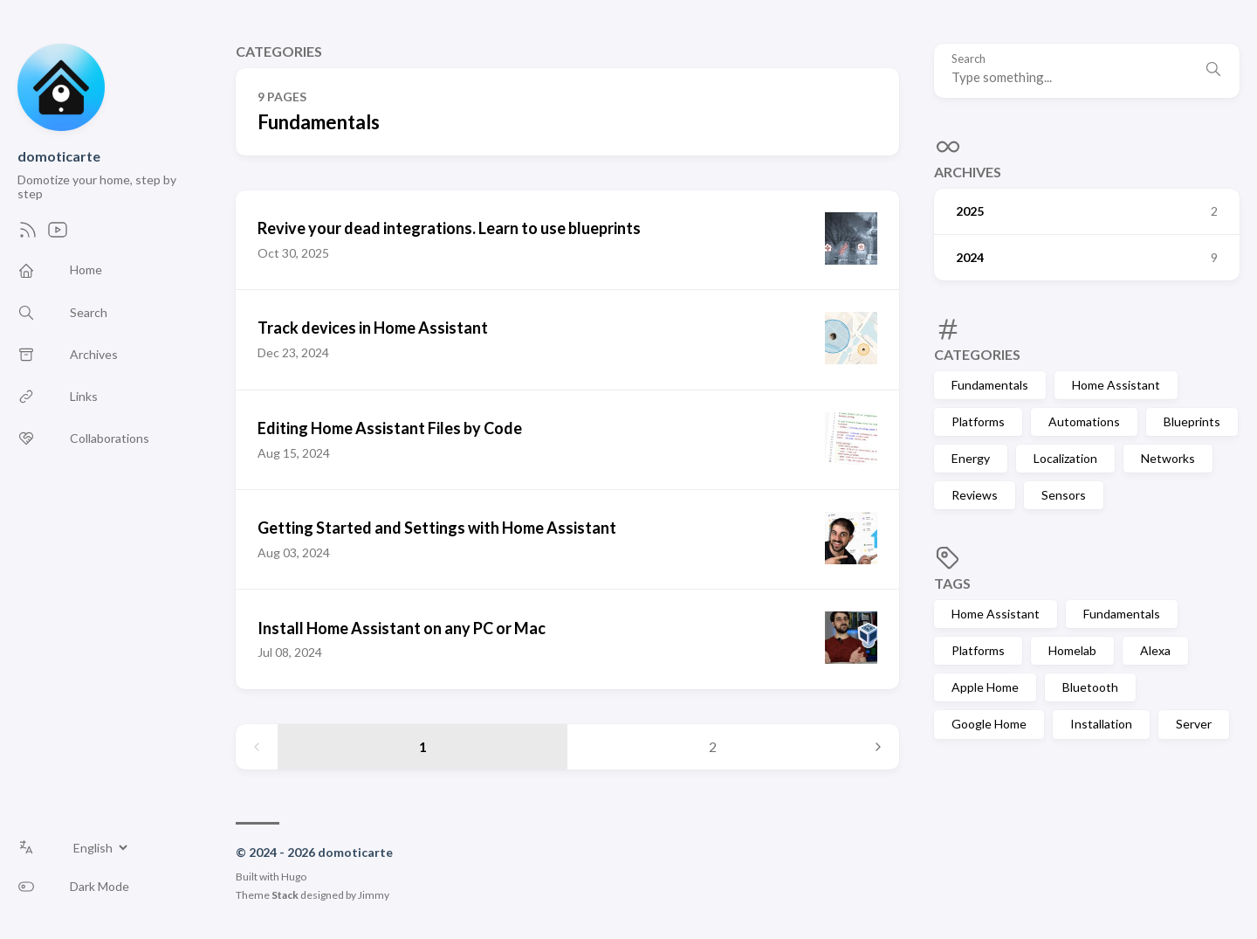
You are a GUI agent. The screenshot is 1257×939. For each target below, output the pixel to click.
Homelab (1072, 650)
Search (968, 59)
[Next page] (878, 747)
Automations (1084, 421)
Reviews (974, 494)
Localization (1065, 458)
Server (1194, 723)
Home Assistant (1116, 384)
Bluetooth (1090, 687)
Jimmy (373, 894)
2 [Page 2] (713, 746)
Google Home (989, 723)
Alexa (1155, 650)
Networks (1168, 458)
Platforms (978, 421)
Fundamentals (989, 384)
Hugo (293, 876)
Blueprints (1192, 421)
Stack (285, 894)
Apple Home (985, 687)
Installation (1101, 723)
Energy (970, 458)
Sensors (1063, 494)
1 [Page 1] (423, 746)
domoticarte (58, 156)
